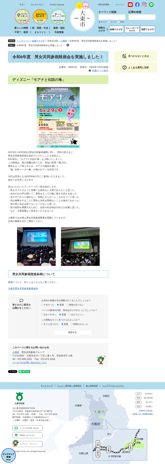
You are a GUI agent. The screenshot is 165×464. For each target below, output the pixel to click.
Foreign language (57, 4)
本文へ (22, 4)
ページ (113, 22)
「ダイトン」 (29, 444)
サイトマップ (47, 386)
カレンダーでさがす (132, 29)
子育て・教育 (21, 32)
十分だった (49, 304)
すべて (104, 22)
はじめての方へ (37, 4)
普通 (61, 304)
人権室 (63, 41)
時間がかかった (80, 324)
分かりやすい (50, 314)
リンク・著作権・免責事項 (69, 386)
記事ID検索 (134, 12)
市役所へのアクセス (27, 435)
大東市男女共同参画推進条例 (23, 288)
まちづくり (40, 32)
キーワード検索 (107, 12)
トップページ (23, 41)
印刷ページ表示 (100, 70)
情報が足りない (76, 304)
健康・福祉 (59, 28)
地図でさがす (147, 29)
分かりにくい (77, 314)
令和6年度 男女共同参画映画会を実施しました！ (41, 45)
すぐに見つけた (51, 324)
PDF (122, 22)
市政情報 (59, 32)
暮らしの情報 (21, 28)
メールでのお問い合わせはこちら (29, 362)
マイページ (119, 4)
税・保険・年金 (40, 28)
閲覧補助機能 (103, 4)
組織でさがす (116, 29)
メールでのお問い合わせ (29, 428)
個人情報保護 (92, 386)
